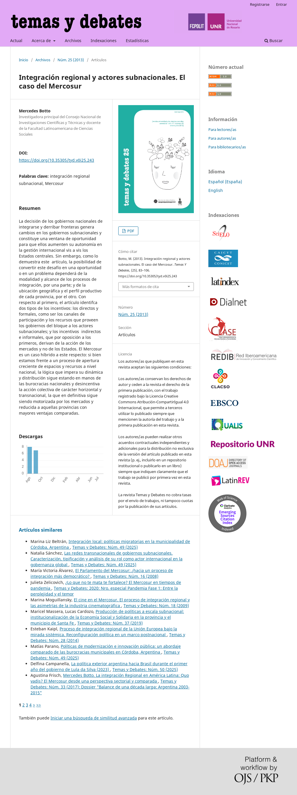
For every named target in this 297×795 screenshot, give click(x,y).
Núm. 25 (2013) (71, 59)
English (215, 190)
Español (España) (225, 181)
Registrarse (259, 4)
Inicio (23, 59)
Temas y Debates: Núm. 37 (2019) (110, 623)
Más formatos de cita (140, 286)
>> (38, 705)
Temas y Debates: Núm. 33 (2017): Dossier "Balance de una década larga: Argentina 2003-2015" (110, 686)
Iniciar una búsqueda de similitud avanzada (94, 718)
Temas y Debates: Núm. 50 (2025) (145, 669)
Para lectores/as (222, 129)
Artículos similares (40, 530)
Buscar (273, 40)
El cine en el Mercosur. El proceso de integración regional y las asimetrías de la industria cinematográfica (110, 602)
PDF (130, 230)
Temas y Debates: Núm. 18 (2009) (156, 605)
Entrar (281, 4)
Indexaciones (104, 40)
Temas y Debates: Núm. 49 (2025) (105, 547)
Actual (16, 40)
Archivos (73, 40)
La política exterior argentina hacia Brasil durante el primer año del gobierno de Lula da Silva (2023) (109, 666)
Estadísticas (137, 40)
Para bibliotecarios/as (227, 147)
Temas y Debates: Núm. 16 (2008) (125, 576)
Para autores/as (222, 138)
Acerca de (42, 40)
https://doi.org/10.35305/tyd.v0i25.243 (56, 160)
